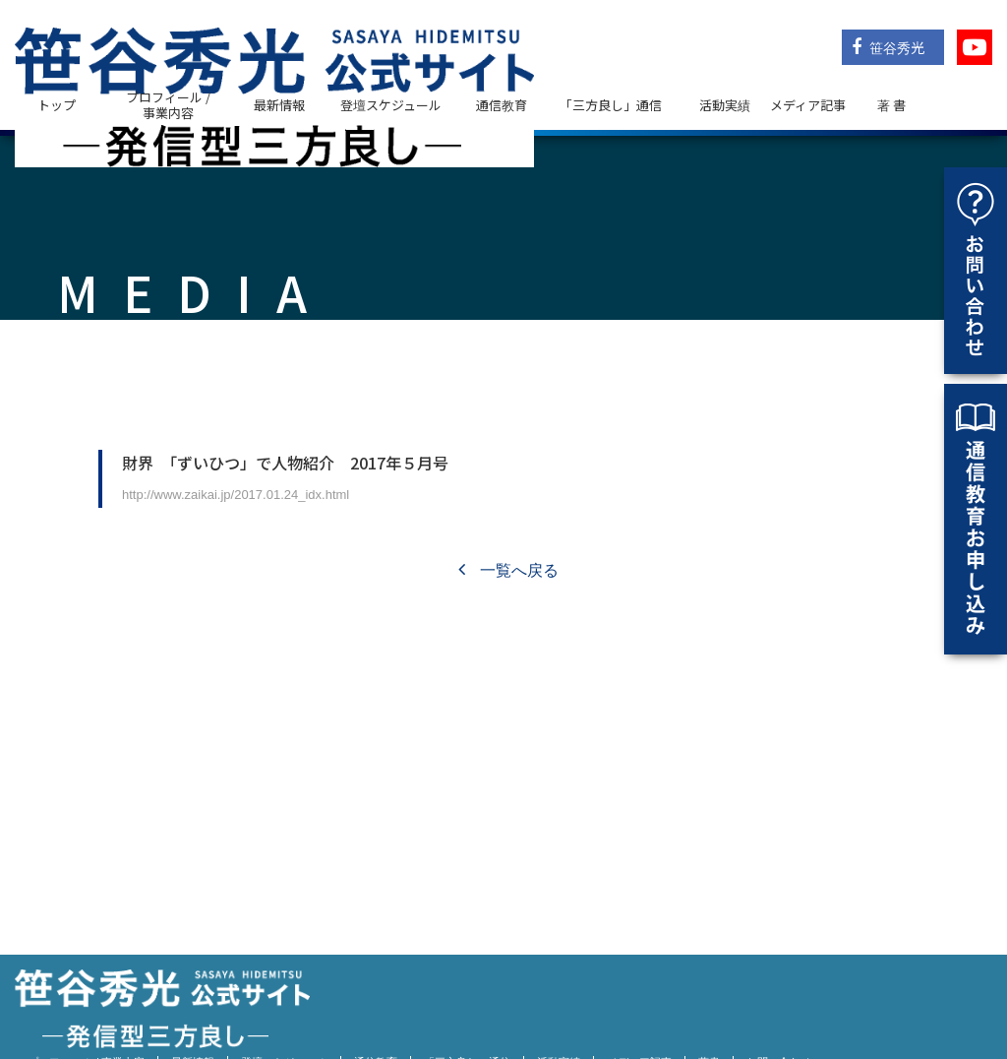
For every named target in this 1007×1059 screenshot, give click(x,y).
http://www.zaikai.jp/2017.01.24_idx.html (235, 494)
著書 (709, 1010)
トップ (56, 104)
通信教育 (501, 104)
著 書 (891, 104)
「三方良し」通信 (467, 1010)
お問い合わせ (778, 1010)
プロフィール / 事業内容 (168, 105)
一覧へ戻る (508, 570)
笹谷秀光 (888, 47)
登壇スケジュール (391, 104)
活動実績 (724, 104)
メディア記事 (808, 104)
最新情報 (279, 104)
